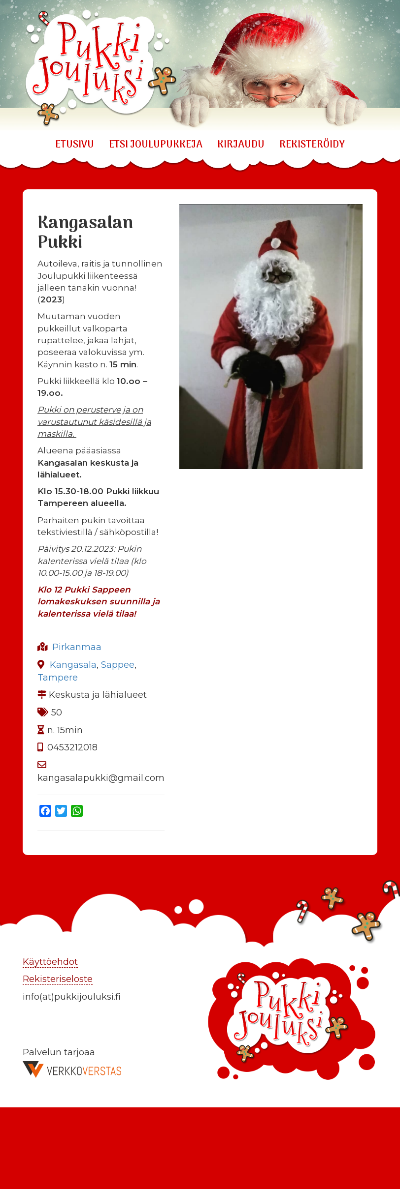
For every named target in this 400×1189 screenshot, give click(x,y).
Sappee (117, 664)
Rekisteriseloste (58, 979)
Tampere (57, 677)
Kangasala (73, 664)
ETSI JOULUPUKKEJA (155, 145)
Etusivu (74, 145)
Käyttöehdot (50, 961)
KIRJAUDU (241, 145)
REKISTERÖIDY (312, 145)
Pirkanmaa (76, 647)
